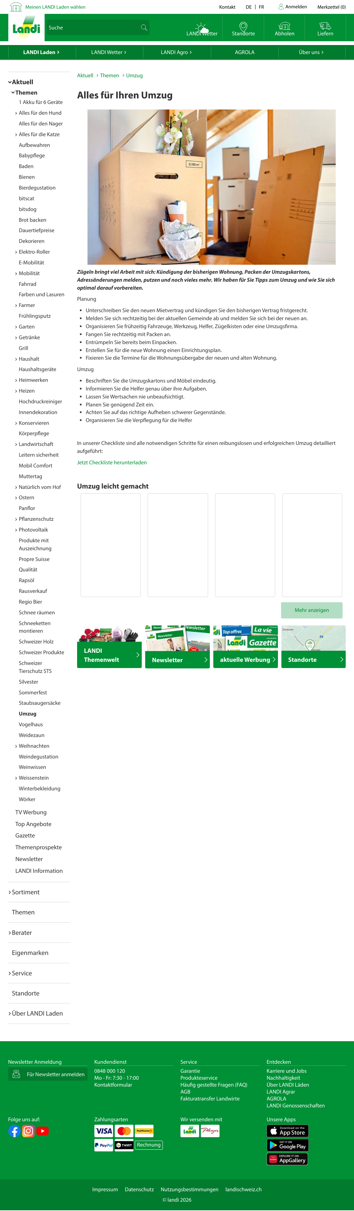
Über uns (309, 52)
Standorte (26, 993)
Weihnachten (34, 746)
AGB (185, 1091)
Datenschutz (139, 1189)
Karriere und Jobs (287, 1071)
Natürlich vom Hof (40, 487)
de (249, 6)
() (331, 6)
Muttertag (31, 476)
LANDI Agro (174, 52)
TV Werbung (31, 812)
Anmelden (296, 6)
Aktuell (23, 82)
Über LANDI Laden (37, 1013)
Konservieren (34, 423)
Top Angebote (34, 824)
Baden (26, 166)
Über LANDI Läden (288, 1084)
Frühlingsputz (35, 316)
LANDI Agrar (281, 1091)
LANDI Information (39, 871)
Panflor (27, 508)
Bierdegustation (37, 187)
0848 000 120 (109, 1071)
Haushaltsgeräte (37, 369)
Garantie (190, 1071)
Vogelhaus (31, 724)
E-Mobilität (31, 262)
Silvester (28, 681)
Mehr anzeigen (312, 610)
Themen (27, 92)
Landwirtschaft (36, 444)
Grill (23, 348)
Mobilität (29, 273)
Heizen (27, 390)
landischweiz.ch (243, 1189)
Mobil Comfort (36, 465)
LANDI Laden (39, 52)
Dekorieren (32, 241)
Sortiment (26, 892)
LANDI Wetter (106, 52)
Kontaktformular (113, 1084)
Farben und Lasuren (42, 294)
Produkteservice (198, 1077)
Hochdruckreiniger (40, 401)
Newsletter (29, 859)
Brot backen (33, 220)
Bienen (27, 177)
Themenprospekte (39, 847)
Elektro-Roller (34, 251)
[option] (211, 187)
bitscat (27, 198)
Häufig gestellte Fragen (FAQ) (214, 1084)
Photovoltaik (33, 529)
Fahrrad (28, 284)
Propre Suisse (34, 559)
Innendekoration (38, 412)
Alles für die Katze (39, 134)
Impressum (105, 1189)
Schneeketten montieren (35, 627)
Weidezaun (32, 735)
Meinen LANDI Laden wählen (56, 6)
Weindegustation (38, 756)
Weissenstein (34, 777)
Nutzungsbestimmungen (189, 1189)
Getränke (29, 337)
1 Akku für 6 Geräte (41, 102)
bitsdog (28, 209)
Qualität (28, 569)
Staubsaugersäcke (40, 703)
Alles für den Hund (40, 112)
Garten (27, 326)
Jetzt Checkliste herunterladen (112, 462)
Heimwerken (33, 380)
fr (261, 6)
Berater (22, 932)
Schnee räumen (37, 612)
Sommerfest (33, 692)
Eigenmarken (30, 952)
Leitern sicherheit (39, 454)
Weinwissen (32, 767)
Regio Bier (30, 601)
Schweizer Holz (36, 641)
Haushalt (29, 359)
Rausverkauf (33, 591)
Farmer (27, 305)
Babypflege (32, 155)
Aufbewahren (34, 145)
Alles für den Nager (41, 123)
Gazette (25, 835)
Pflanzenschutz (36, 519)
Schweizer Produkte (41, 652)
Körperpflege (34, 433)
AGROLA (244, 52)
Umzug (28, 713)
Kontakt (227, 6)
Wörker (27, 799)
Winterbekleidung (39, 788)
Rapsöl (27, 580)
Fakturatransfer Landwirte (210, 1098)
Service (22, 973)
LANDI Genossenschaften (296, 1105)
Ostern (27, 497)
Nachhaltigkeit (283, 1077)
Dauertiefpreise (37, 230)
